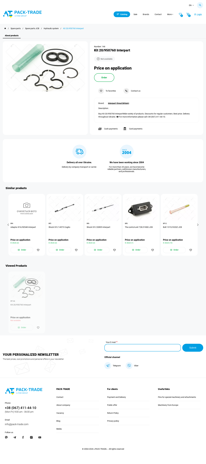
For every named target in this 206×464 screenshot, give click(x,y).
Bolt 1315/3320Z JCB (172, 227)
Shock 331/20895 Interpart (98, 227)
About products (12, 35)
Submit (192, 348)
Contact (158, 14)
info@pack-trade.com (16, 424)
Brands (146, 14)
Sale (135, 14)
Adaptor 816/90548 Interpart (23, 227)
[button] (9, 225)
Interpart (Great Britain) (118, 103)
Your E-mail (111, 342)
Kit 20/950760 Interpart (20, 305)
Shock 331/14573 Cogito (59, 227)
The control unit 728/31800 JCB (139, 227)
